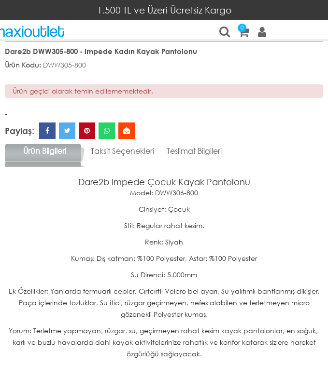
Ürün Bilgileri (44, 151)
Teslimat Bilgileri (194, 151)
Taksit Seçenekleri (122, 151)
